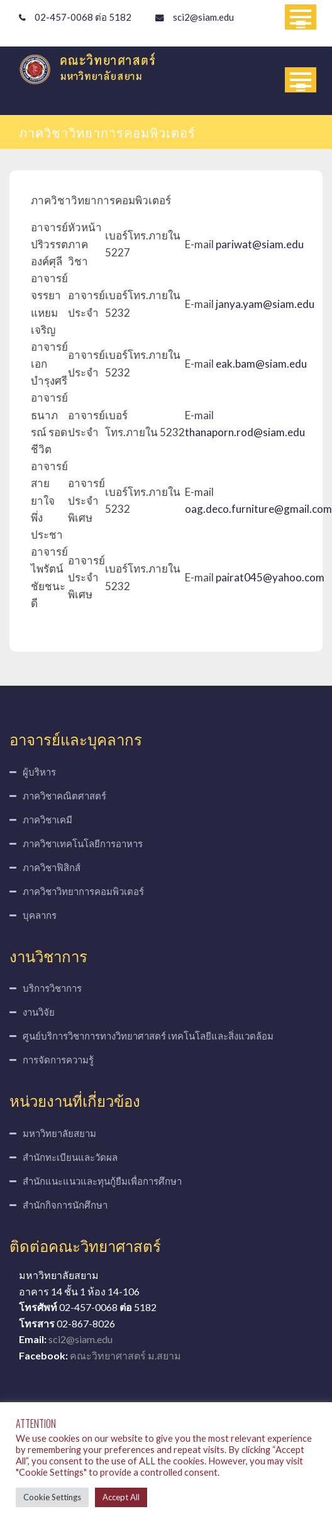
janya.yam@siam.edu (265, 303)
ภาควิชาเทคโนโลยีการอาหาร (83, 843)
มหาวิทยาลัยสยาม (59, 1133)
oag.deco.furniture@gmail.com (258, 508)
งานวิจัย (39, 1012)
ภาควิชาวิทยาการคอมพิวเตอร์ (83, 891)
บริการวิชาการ (52, 988)
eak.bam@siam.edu (261, 363)
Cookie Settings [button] (52, 1497)
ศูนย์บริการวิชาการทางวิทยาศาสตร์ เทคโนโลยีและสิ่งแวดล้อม (148, 1035)
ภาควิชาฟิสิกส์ (51, 867)
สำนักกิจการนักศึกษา (65, 1204)
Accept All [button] (121, 1497)
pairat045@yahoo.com (270, 577)
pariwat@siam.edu (260, 244)
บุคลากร (40, 915)
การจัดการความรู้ (58, 1059)
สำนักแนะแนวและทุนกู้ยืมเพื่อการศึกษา (102, 1181)
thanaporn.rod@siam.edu (245, 432)
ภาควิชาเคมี (47, 819)
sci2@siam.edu (203, 17)
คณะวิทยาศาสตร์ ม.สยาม (125, 1355)
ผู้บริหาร (39, 771)
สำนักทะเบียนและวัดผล (70, 1157)
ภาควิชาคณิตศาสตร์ (64, 795)
